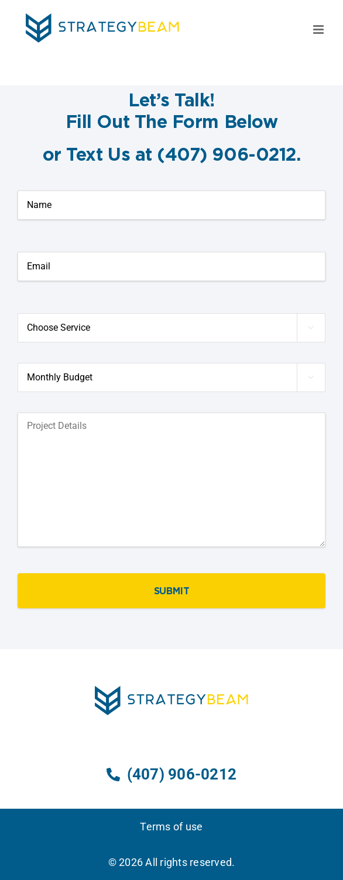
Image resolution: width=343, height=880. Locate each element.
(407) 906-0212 (171, 774)
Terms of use (171, 826)
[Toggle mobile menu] (319, 29)
